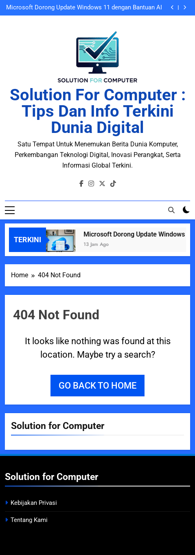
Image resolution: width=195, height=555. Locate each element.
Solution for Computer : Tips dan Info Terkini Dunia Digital (98, 111)
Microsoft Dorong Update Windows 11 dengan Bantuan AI (84, 7)
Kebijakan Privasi (34, 502)
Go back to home (97, 385)
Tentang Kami (29, 520)
